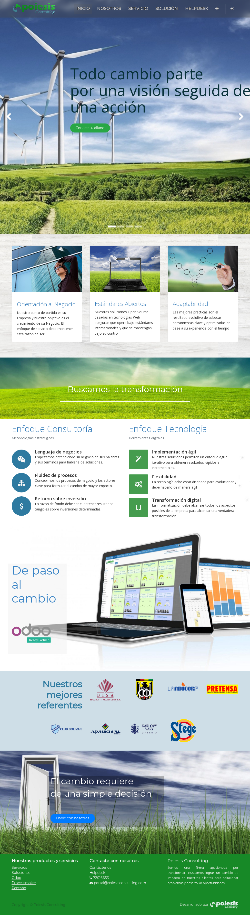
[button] (216, 9)
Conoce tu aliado (90, 128)
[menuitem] (83, 9)
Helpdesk (97, 872)
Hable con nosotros (72, 818)
